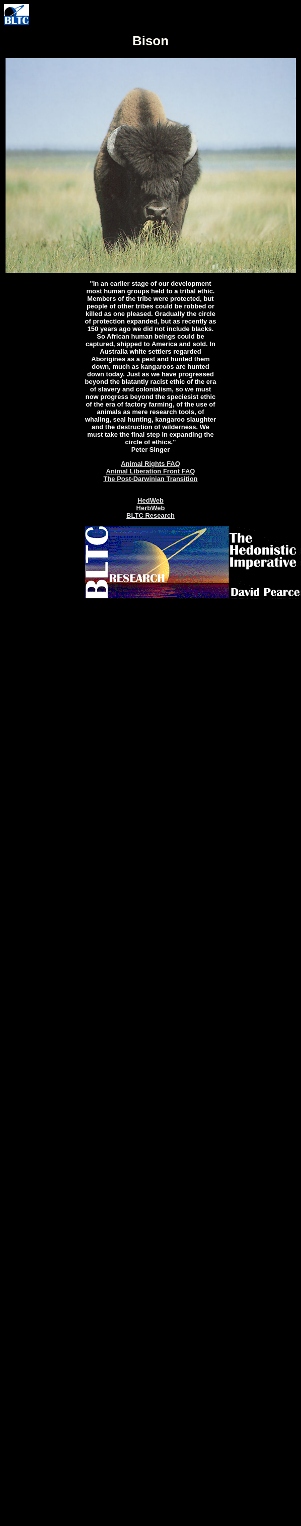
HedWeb (150, 500)
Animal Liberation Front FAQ (150, 471)
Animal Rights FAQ (150, 463)
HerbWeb (150, 508)
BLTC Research (150, 515)
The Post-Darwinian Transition (150, 479)
